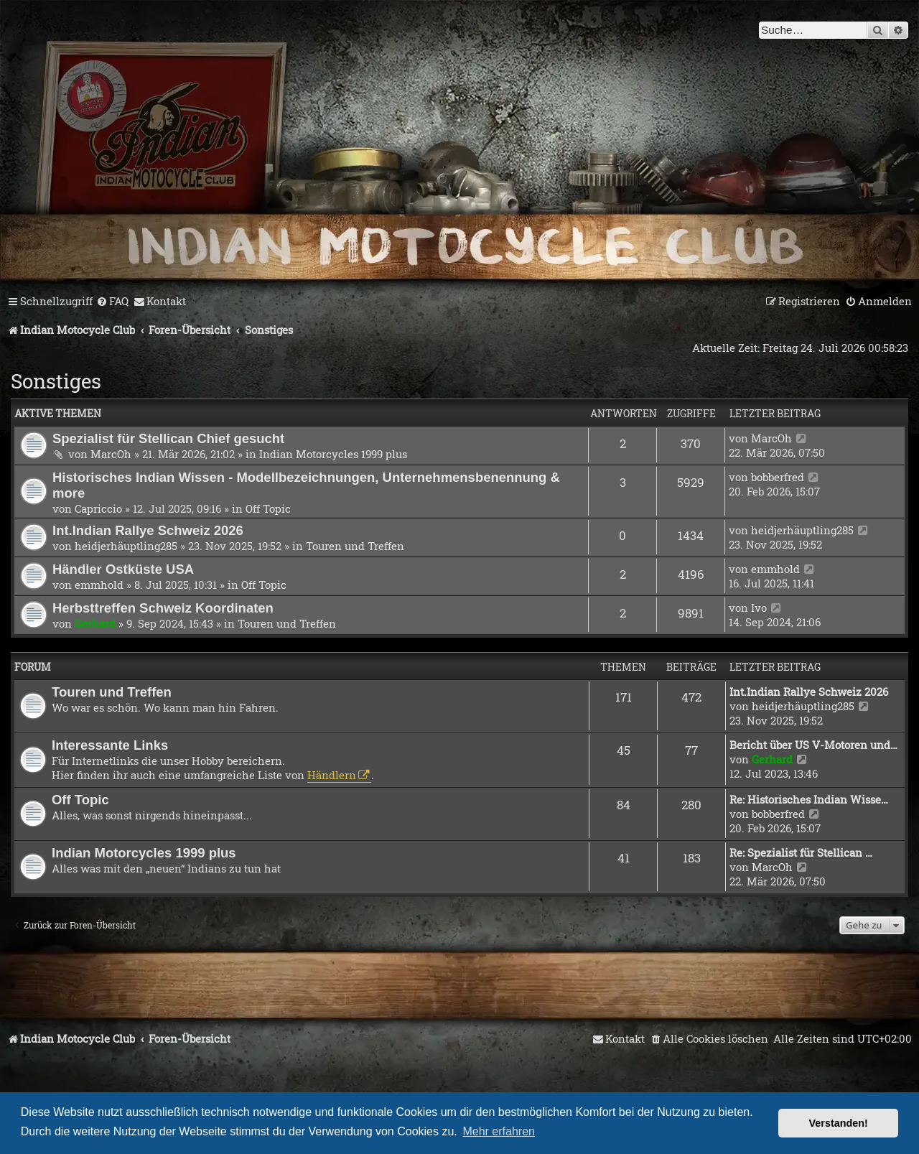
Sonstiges (56, 381)
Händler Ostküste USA (123, 569)
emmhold (99, 584)
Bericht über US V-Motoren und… (813, 744)
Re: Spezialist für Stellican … (800, 852)
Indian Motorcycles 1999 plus (333, 454)
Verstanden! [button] (838, 1123)
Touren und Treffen (355, 546)
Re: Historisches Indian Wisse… (808, 799)
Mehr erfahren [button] (498, 1131)
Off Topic (268, 508)
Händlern (331, 775)
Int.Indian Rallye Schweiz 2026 (147, 530)
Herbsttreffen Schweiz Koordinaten (163, 607)
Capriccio (98, 508)
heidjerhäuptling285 (126, 546)
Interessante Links (110, 745)
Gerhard (95, 623)
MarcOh (110, 454)
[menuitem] (112, 301)
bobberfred (777, 477)
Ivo (759, 607)
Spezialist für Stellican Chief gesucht (168, 438)
